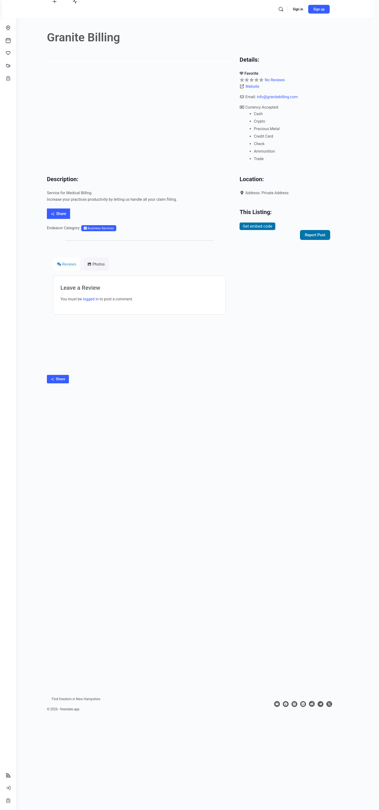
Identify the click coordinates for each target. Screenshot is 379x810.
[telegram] (329, 704)
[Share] (66, 213)
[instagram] (303, 704)
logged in (99, 299)
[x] (337, 704)
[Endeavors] (8, 28)
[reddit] (320, 704)
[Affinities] (8, 53)
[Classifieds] (8, 66)
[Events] (8, 41)
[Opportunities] (8, 78)
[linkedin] (311, 704)
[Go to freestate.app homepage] (191, 8)
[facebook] (294, 704)
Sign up (329, 9)
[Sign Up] (8, 801)
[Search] (291, 9)
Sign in (308, 9)
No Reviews (283, 80)
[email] (285, 704)
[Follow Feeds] (8, 775)
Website (260, 86)
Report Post (323, 235)
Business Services (107, 228)
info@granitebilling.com (285, 97)
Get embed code (265, 226)
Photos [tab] (104, 264)
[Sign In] (8, 788)
